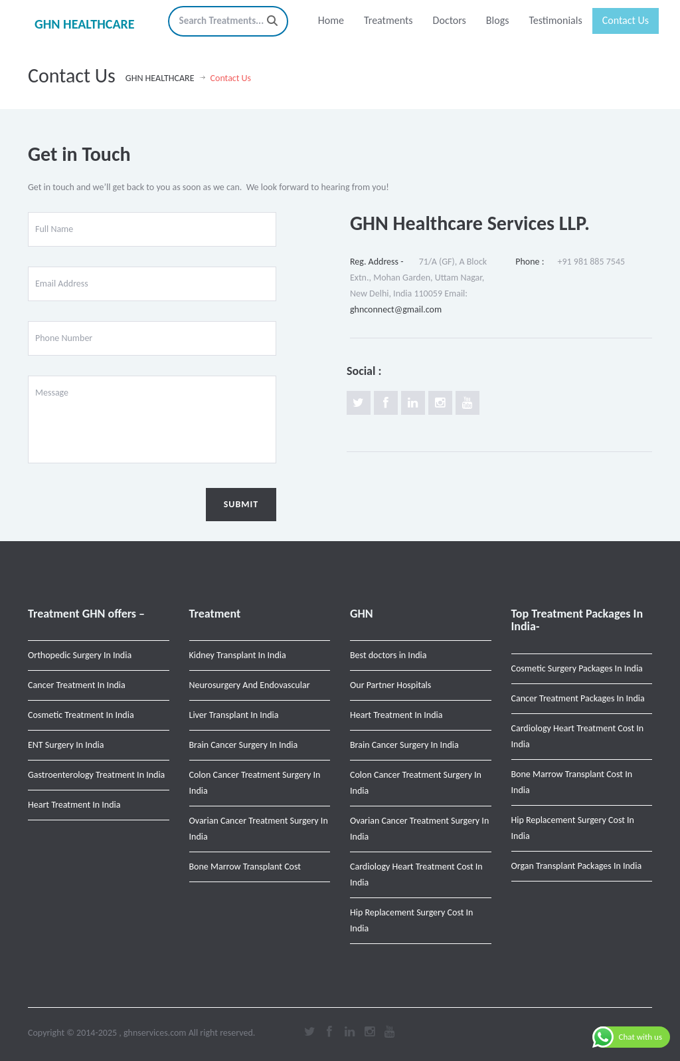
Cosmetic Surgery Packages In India (577, 668)
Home (331, 20)
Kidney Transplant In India (237, 655)
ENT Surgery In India (66, 745)
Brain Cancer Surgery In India (243, 745)
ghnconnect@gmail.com (396, 309)
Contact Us (625, 20)
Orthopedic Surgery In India (79, 655)
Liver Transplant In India (234, 715)
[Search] (272, 21)
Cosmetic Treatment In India (81, 715)
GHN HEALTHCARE (85, 24)
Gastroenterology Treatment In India (96, 774)
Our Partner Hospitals (390, 685)
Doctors (449, 20)
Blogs (497, 20)
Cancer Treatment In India (77, 685)
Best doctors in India (388, 655)
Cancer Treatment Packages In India (578, 698)
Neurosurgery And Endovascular (249, 685)
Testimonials (555, 20)
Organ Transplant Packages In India (576, 866)
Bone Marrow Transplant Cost (245, 866)
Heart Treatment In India (74, 804)
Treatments (388, 20)
